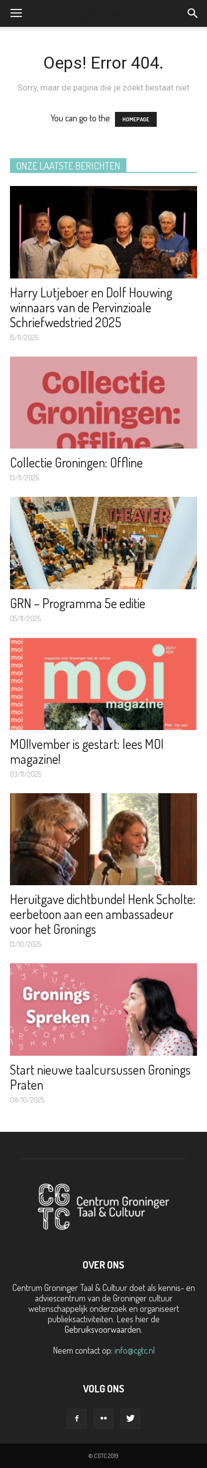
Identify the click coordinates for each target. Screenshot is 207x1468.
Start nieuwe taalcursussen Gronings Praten (100, 1077)
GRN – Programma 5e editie (77, 603)
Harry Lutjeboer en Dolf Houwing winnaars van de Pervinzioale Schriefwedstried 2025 (91, 307)
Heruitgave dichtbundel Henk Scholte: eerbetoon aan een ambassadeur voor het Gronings (103, 914)
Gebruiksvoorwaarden (103, 1329)
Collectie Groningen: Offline (76, 462)
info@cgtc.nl (134, 1350)
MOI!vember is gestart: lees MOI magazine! (87, 751)
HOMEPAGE (135, 119)
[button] (193, 13)
